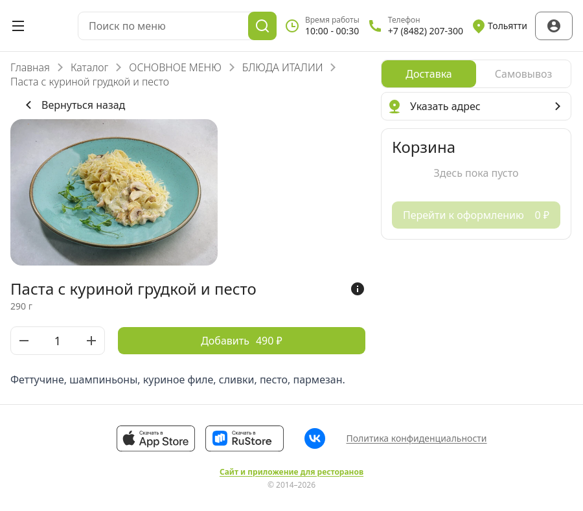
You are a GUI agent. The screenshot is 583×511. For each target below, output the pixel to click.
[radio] (429, 73)
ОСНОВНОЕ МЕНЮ (175, 67)
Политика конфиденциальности (416, 438)
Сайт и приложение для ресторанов (291, 472)
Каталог (89, 67)
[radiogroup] (476, 74)
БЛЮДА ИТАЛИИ (282, 67)
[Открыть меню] (18, 26)
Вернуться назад (73, 105)
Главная (30, 67)
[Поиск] (262, 26)
